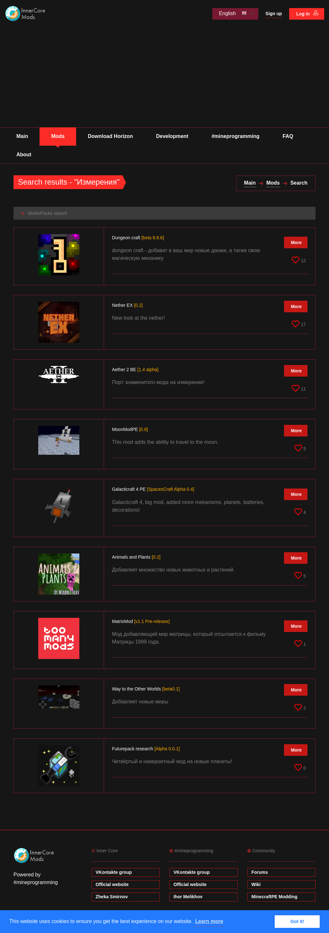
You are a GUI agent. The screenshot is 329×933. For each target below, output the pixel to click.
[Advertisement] (164, 79)
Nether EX (127, 305)
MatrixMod (141, 621)
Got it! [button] (297, 921)
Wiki (256, 884)
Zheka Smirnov (112, 896)
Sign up (273, 13)
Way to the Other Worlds (146, 689)
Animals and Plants (136, 557)
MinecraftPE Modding (275, 896)
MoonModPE (130, 429)
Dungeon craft (138, 238)
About (23, 154)
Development (172, 136)
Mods (58, 136)
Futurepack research (146, 749)
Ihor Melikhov (187, 896)
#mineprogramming (235, 136)
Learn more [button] (209, 921)
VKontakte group (114, 872)
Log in (307, 13)
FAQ (288, 136)
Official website (112, 884)
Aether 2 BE (135, 369)
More (296, 242)
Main (22, 136)
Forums (260, 872)
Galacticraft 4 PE (153, 489)
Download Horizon (110, 136)
